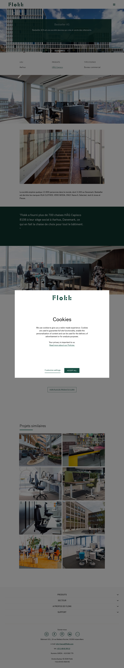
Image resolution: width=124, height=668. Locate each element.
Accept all (72, 370)
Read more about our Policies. (62, 345)
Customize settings (52, 370)
